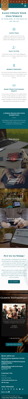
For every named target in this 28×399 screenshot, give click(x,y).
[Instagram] (13, 1)
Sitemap (20, 397)
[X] (16, 1)
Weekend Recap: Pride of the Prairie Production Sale (12, 367)
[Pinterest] (19, 1)
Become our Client (14, 344)
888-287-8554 (5, 382)
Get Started (14, 282)
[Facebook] (11, 1)
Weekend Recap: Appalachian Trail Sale (12, 358)
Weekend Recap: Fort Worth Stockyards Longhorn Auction (13, 362)
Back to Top (5, 392)
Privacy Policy (13, 397)
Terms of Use (5, 397)
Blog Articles (8, 356)
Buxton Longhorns (14, 327)
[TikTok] (25, 4)
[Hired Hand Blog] (22, 1)
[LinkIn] (25, 1)
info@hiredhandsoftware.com (9, 380)
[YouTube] (22, 4)
